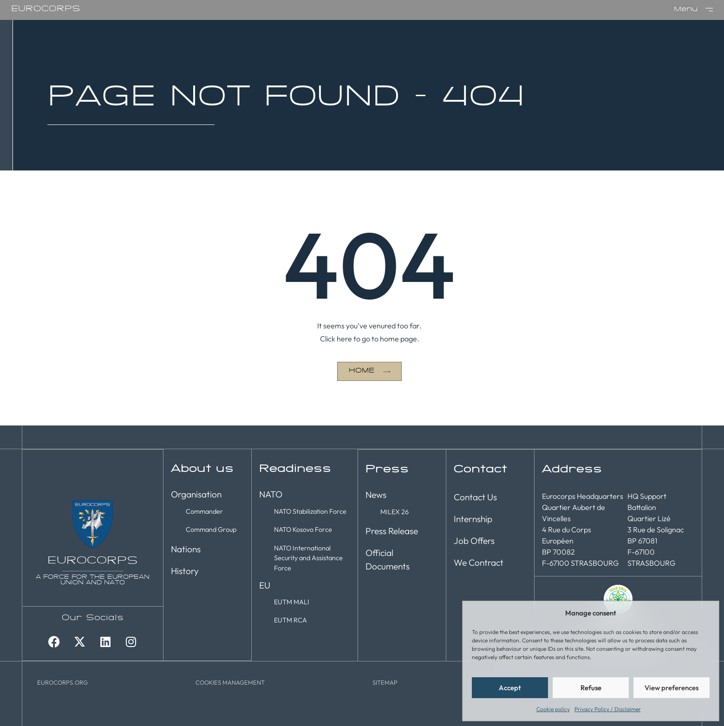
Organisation (196, 494)
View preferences (671, 687)
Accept (510, 687)
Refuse (591, 687)
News (375, 494)
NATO (270, 494)
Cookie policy (553, 709)
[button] (230, 682)
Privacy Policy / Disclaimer (607, 709)
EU (264, 585)
